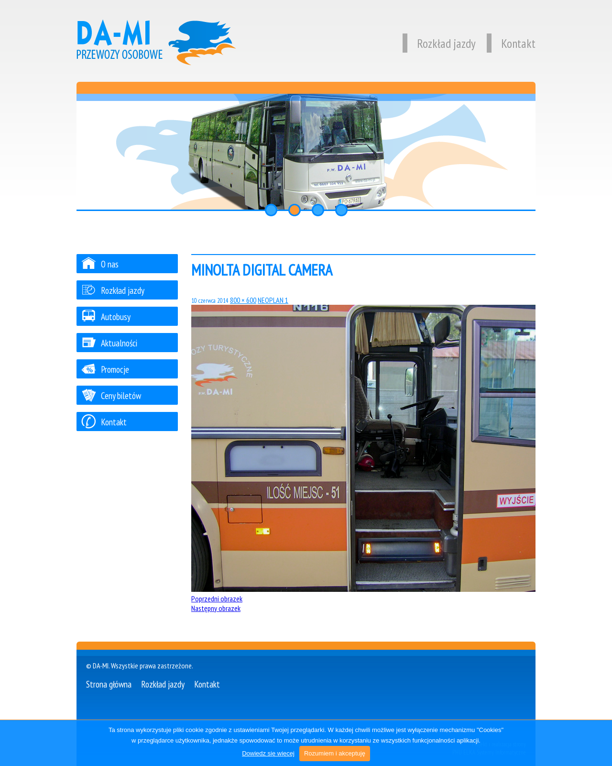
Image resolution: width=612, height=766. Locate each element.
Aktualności (109, 342)
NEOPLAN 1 (273, 300)
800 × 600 (243, 300)
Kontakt (511, 43)
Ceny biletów (111, 395)
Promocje (105, 369)
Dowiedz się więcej (268, 753)
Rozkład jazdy (439, 43)
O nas (100, 263)
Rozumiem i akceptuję (334, 753)
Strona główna (108, 684)
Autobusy (106, 316)
